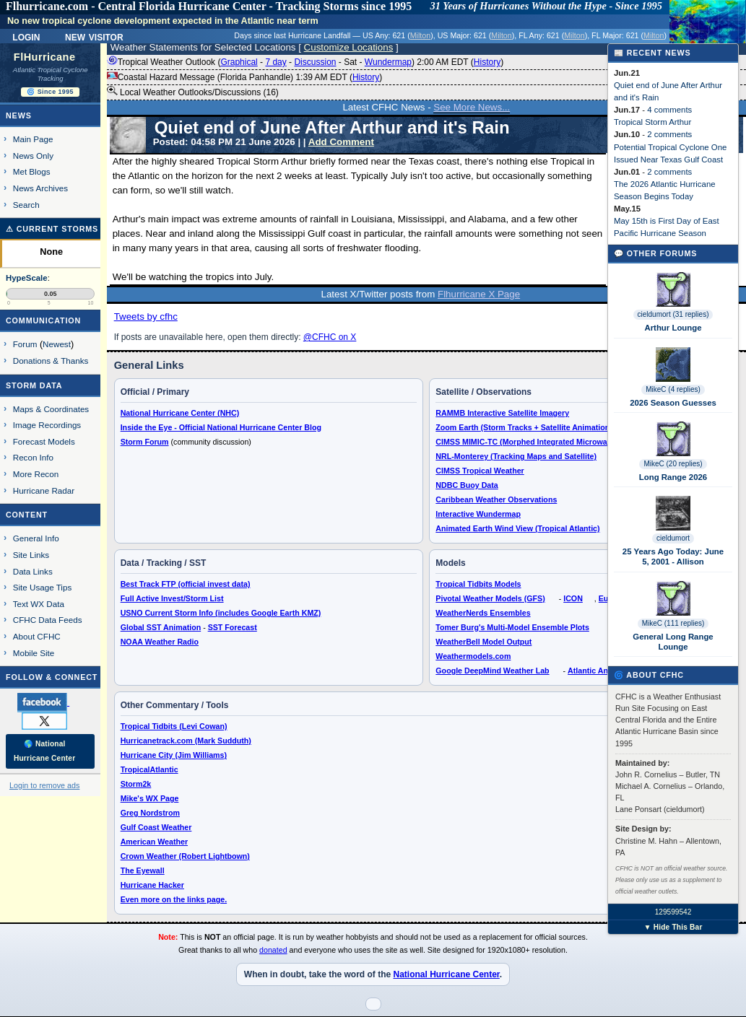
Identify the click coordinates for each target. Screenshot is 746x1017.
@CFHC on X (330, 337)
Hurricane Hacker (152, 885)
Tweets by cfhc (146, 316)
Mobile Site (34, 653)
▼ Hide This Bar (672, 927)
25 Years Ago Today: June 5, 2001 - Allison (673, 556)
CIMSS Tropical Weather (479, 470)
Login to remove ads (44, 785)
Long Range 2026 (673, 477)
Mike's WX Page (150, 798)
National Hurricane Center (446, 974)
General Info (36, 538)
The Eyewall (143, 870)
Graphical (238, 62)
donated (273, 950)
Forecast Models (44, 441)
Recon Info (33, 457)
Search (26, 204)
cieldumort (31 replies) (673, 314)
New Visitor (94, 36)
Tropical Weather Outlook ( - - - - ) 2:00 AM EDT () (305, 62)
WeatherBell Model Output (483, 641)
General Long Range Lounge (673, 641)
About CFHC (37, 636)
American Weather (154, 841)
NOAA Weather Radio (160, 641)
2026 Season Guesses (673, 402)
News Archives (40, 188)
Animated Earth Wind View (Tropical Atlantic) (517, 528)
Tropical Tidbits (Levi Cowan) (174, 726)
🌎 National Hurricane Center (44, 751)
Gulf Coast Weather (156, 827)
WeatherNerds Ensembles (482, 612)
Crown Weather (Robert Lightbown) (185, 856)
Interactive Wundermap (478, 514)
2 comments (669, 134)
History (487, 62)
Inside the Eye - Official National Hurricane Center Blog (221, 427)
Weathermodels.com (473, 656)
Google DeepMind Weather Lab (492, 670)
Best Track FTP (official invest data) (186, 584)
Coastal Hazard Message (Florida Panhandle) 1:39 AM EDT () (245, 77)
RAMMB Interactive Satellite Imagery (502, 413)
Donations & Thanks (51, 360)
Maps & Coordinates (51, 409)
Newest (57, 344)
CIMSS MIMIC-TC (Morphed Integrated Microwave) (526, 441)
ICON (573, 598)
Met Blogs (32, 171)
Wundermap (388, 62)
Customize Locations (349, 47)
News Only (33, 155)
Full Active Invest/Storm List (172, 598)
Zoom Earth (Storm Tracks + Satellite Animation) (523, 427)
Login (26, 36)
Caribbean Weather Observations (496, 499)
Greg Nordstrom (150, 812)
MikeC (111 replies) (673, 623)
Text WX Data (38, 603)
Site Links (31, 554)
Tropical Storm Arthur (652, 122)
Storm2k (136, 784)
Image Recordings (47, 424)
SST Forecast (232, 627)
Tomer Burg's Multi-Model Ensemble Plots (512, 627)
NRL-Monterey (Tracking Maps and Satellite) (516, 456)
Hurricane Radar (43, 490)
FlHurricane (45, 57)
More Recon (35, 474)
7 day (275, 62)
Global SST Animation (161, 627)
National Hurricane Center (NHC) (180, 413)
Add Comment (341, 141)
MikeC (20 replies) (672, 464)
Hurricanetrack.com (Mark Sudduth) (186, 740)
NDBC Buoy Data (466, 485)
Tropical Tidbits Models (478, 584)
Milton (420, 35)
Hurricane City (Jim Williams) (174, 755)
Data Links (33, 571)
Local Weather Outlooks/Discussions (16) (193, 91)
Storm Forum (145, 441)
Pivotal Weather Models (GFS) (490, 598)
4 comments (669, 109)
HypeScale (27, 278)
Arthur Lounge (672, 327)
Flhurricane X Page (479, 294)
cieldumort (673, 538)
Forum (25, 344)
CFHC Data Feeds (47, 619)
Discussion (315, 62)
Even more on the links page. (174, 899)
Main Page (33, 139)
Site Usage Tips (42, 587)
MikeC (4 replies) (673, 389)
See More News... (471, 107)
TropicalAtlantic (149, 769)
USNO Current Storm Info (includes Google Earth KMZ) (221, 612)
